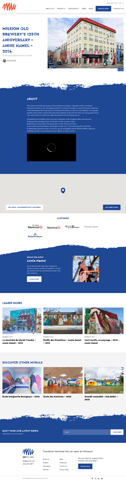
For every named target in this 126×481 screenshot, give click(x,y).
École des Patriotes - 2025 (57, 397)
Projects (61, 8)
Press (84, 8)
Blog (61, 459)
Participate (73, 8)
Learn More (34, 279)
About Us (50, 8)
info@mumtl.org (28, 461)
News (91, 8)
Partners (46, 469)
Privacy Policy (64, 469)
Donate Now (103, 8)
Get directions (111, 207)
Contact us (112, 3)
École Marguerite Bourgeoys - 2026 (21, 397)
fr (120, 3)
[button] (119, 69)
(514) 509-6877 (28, 464)
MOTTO (46, 478)
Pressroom (63, 462)
